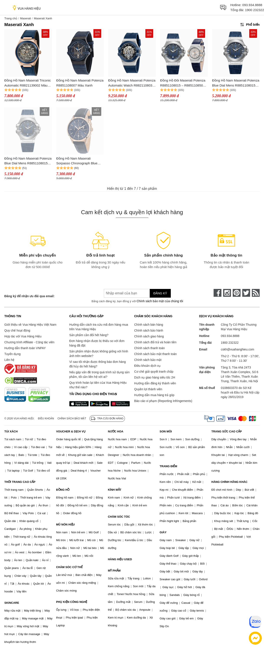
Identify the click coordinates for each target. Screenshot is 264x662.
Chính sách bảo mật (148, 360)
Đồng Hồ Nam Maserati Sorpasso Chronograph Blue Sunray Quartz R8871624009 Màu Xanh (77, 161)
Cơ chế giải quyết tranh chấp (153, 371)
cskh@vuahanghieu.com (237, 349)
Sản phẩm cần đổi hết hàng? (88, 335)
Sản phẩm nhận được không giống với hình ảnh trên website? (98, 354)
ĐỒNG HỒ (63, 489)
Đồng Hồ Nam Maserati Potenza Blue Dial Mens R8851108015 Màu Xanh (235, 83)
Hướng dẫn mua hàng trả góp (154, 395)
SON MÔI (166, 431)
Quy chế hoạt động (17, 330)
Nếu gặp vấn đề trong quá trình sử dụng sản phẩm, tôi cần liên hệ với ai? (99, 374)
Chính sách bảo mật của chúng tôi (159, 301)
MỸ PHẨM (114, 570)
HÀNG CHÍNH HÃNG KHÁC (229, 482)
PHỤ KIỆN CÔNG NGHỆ (71, 602)
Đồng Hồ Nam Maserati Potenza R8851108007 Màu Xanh (79, 82)
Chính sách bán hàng (148, 324)
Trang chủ (10, 18)
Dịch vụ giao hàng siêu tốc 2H (154, 377)
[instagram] (227, 293)
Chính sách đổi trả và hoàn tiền (155, 342)
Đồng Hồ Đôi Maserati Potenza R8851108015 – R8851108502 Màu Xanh (182, 83)
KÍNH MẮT (114, 489)
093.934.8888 (252, 5)
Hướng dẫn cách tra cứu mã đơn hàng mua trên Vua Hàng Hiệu (98, 327)
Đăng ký (160, 293)
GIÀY (163, 532)
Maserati (25, 18)
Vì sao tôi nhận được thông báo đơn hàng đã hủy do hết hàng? (97, 364)
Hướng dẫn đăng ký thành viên (155, 383)
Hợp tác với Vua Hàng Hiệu (23, 336)
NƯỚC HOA (115, 431)
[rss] (256, 293)
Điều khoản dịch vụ (147, 365)
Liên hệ (9, 360)
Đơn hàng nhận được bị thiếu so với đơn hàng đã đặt (97, 343)
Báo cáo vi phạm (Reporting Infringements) (163, 401)
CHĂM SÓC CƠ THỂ (69, 567)
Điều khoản (46, 418)
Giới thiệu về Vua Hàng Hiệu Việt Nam (30, 324)
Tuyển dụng (12, 354)
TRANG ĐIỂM (168, 466)
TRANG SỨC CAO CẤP (226, 431)
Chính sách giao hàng (149, 336)
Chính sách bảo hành (148, 330)
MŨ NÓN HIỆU (65, 524)
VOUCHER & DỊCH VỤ (71, 431)
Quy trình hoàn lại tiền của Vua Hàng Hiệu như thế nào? (98, 385)
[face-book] (217, 293)
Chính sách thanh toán (149, 348)
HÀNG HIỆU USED (120, 559)
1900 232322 (254, 10)
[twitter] (246, 293)
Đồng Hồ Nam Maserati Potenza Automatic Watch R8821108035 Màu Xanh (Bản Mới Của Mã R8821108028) (131, 83)
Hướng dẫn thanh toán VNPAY (25, 348)
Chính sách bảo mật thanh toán (155, 354)
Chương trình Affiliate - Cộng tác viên (29, 342)
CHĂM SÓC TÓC (119, 516)
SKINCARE (11, 602)
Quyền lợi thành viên (148, 389)
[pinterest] (237, 293)
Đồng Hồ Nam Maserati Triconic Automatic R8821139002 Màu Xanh (27, 83)
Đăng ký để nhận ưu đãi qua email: (29, 296)
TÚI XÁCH (11, 431)
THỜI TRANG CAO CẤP (19, 482)
